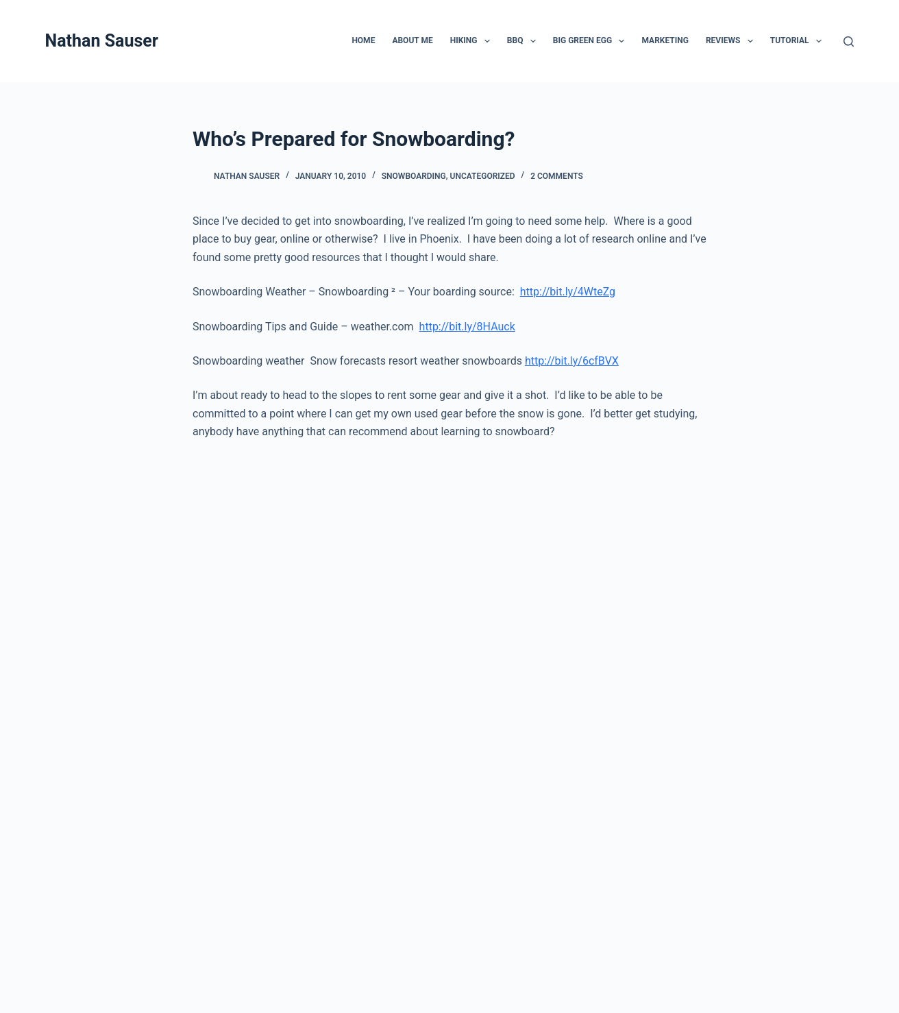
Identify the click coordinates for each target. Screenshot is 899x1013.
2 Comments (556, 176)
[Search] (848, 41)
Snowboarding (414, 176)
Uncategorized (482, 176)
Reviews (732, 41)
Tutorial (798, 41)
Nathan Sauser (101, 41)
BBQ (524, 41)
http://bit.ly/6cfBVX (572, 360)
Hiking (472, 41)
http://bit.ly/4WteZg (567, 291)
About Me (412, 40)
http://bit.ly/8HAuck (467, 326)
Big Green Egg (591, 41)
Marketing (664, 40)
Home (363, 40)
